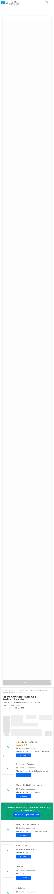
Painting (37, 792)
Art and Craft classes (9, 690)
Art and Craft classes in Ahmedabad (28, 690)
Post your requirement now (27, 814)
